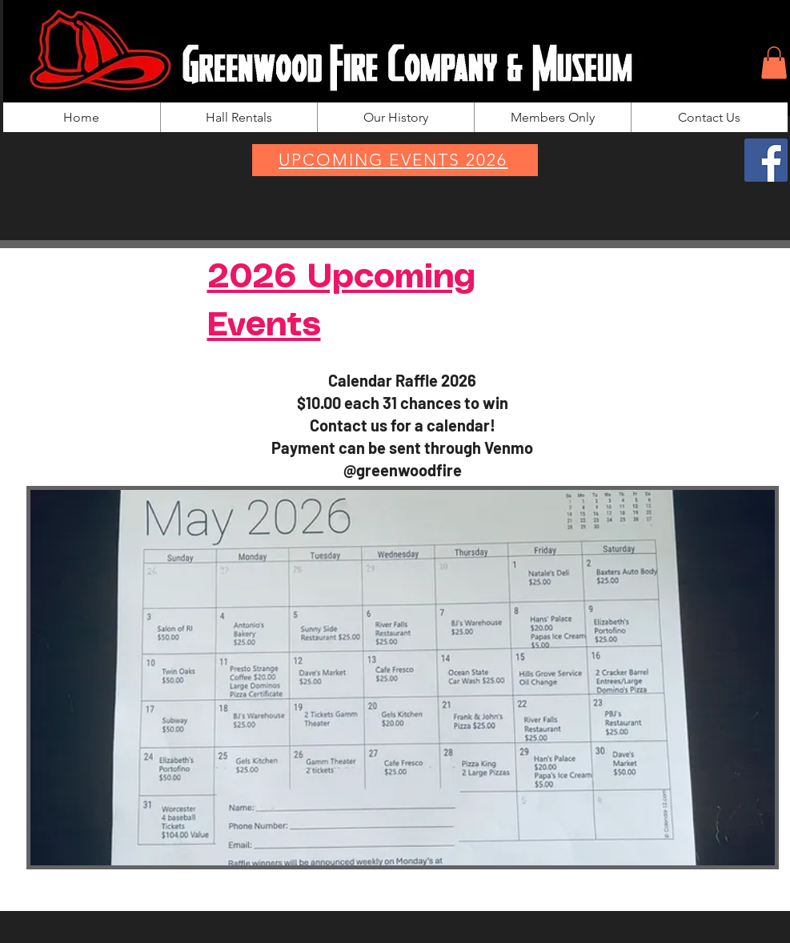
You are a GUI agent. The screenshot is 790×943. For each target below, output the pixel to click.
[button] (774, 62)
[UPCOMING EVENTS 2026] (395, 160)
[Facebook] (766, 160)
